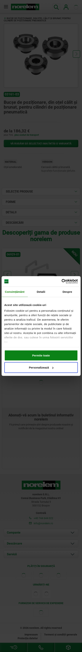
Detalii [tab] (41, 291)
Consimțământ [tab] (14, 291)
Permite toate (41, 355)
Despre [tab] (67, 291)
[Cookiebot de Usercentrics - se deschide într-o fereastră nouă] (61, 281)
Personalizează (41, 367)
